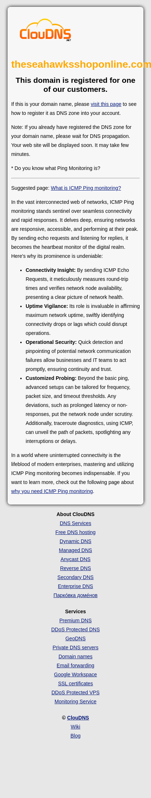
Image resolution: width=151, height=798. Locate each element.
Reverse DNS (75, 568)
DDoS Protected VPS (75, 692)
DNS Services (75, 523)
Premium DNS (75, 620)
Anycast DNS (75, 559)
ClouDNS (78, 718)
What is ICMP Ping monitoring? (86, 188)
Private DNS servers (76, 647)
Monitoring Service (75, 701)
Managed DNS (75, 550)
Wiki (75, 727)
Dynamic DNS (75, 541)
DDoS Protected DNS (75, 629)
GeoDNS (75, 638)
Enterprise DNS (75, 586)
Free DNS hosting (75, 532)
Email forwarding (75, 665)
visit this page (106, 104)
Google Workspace (75, 674)
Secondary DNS (75, 577)
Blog (75, 736)
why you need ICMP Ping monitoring (52, 491)
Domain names (75, 656)
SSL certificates (75, 683)
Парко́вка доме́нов (75, 595)
